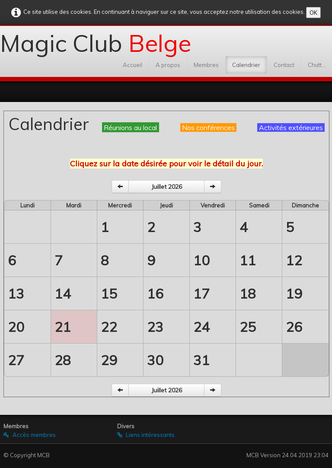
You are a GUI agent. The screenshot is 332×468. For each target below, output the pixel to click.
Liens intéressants (146, 434)
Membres (206, 64)
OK (313, 12)
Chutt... (317, 64)
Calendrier (246, 64)
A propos (168, 64)
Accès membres (29, 434)
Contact (284, 64)
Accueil (132, 64)
